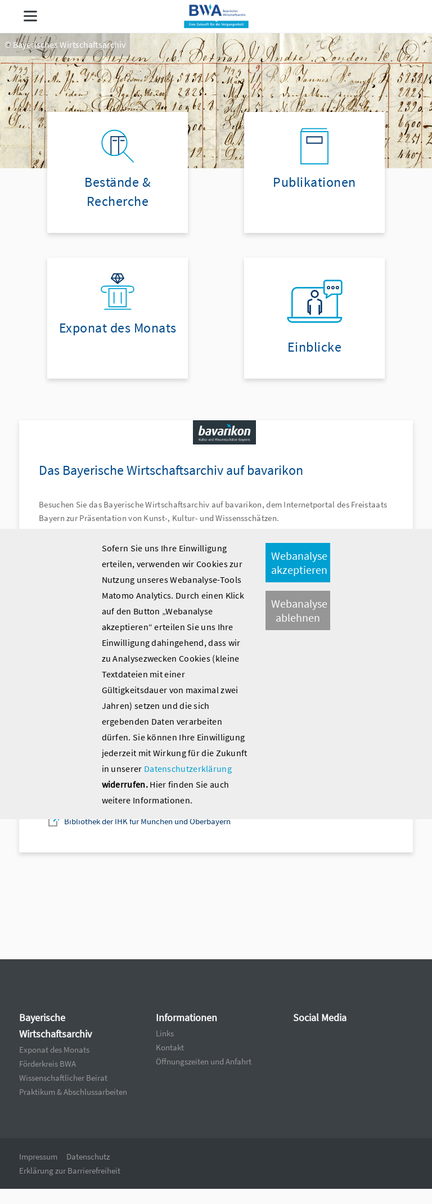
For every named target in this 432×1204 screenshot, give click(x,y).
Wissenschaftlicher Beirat (63, 1077)
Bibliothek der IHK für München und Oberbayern (147, 821)
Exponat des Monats (54, 1049)
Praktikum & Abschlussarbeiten (73, 1091)
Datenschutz (88, 1156)
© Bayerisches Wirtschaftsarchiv (64, 44)
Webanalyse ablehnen (299, 610)
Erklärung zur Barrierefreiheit (69, 1170)
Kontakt (170, 1047)
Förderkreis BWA (47, 1063)
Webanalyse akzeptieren (299, 563)
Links (165, 1033)
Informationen (186, 1017)
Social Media (319, 1017)
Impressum (38, 1156)
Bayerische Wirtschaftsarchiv (55, 1025)
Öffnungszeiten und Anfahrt (203, 1061)
